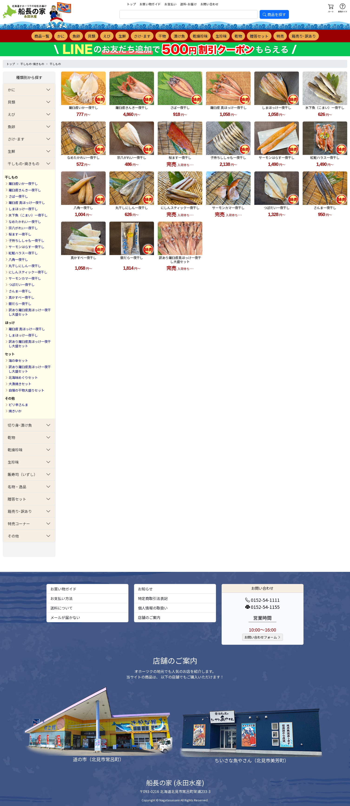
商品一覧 (41, 36)
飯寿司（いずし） (22, 474)
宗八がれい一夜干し (23, 228)
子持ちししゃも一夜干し (26, 240)
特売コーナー (19, 523)
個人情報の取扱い (153, 608)
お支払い (170, 4)
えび (107, 36)
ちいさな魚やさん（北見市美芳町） (252, 760)
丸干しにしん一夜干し (25, 265)
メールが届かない (65, 617)
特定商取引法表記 (153, 598)
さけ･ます (142, 36)
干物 (162, 36)
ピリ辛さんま (18, 404)
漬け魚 (179, 36)
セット (10, 354)
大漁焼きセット (20, 383)
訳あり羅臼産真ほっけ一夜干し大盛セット (30, 312)
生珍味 (221, 36)
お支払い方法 (61, 598)
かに (61, 36)
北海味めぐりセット (23, 377)
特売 (280, 36)
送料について (61, 608)
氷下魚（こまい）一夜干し (28, 215)
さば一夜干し (18, 196)
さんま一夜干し (20, 291)
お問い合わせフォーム (262, 637)
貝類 (91, 36)
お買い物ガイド (150, 4)
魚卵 (76, 36)
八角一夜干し (18, 259)
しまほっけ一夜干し (23, 208)
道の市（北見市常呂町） (98, 759)
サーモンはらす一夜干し (26, 246)
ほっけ (10, 322)
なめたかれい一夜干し (25, 221)
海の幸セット (18, 360)
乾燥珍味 (200, 36)
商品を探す (274, 14)
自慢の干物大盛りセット (26, 390)
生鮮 (122, 36)
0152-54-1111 (262, 599)
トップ (131, 4)
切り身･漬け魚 (20, 425)
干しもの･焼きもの (32, 64)
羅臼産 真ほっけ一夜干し (27, 202)
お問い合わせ (209, 4)
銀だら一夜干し (20, 303)
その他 (10, 398)
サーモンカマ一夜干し (25, 278)
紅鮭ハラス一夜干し (23, 253)
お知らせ (145, 589)
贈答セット (259, 36)
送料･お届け (188, 4)
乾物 (238, 36)
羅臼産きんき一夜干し (25, 190)
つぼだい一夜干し (22, 284)
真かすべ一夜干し (21, 297)
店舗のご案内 (149, 617)
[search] (188, 14)
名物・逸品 (17, 486)
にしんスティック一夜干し (28, 272)
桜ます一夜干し (20, 234)
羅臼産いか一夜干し (23, 183)
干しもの (55, 64)
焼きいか (15, 411)
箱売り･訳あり (304, 36)
